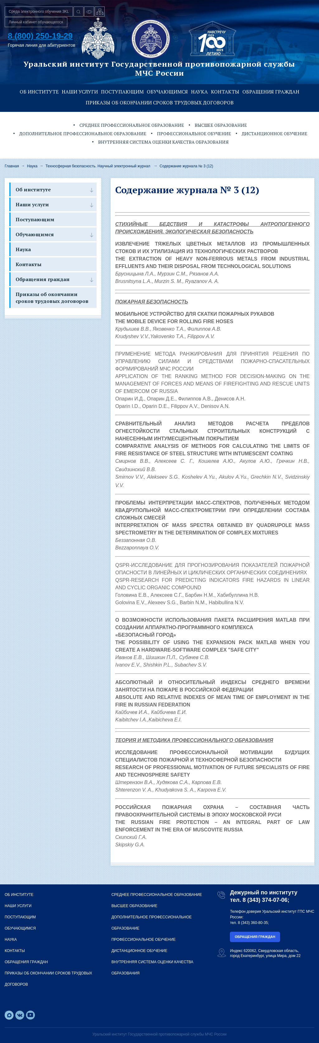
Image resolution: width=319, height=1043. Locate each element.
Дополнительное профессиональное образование (82, 133)
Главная (12, 166)
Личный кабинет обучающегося (36, 22)
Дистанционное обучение (274, 133)
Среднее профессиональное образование (131, 125)
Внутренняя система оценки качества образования (163, 142)
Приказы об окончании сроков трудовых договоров (160, 102)
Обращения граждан (270, 91)
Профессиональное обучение (194, 133)
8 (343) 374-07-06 (265, 900)
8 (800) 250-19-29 (40, 36)
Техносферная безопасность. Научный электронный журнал (97, 166)
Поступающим (122, 91)
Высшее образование (221, 125)
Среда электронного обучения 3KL (39, 11)
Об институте (39, 91)
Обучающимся (167, 91)
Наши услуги (80, 91)
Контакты (225, 91)
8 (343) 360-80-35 (253, 923)
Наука (199, 91)
